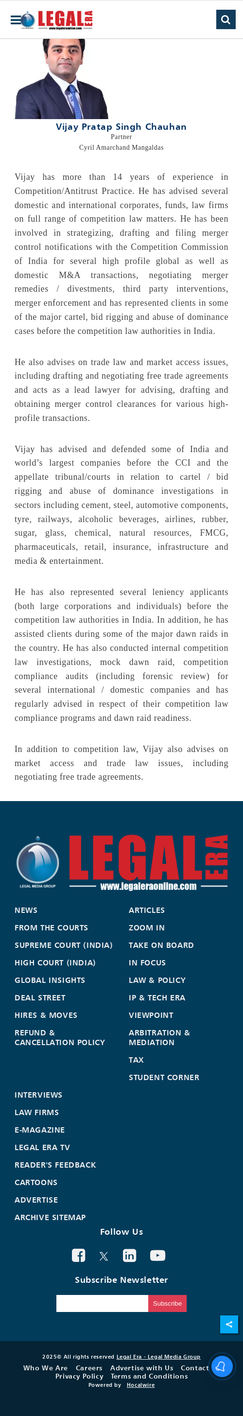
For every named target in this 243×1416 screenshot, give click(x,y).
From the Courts (51, 927)
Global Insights (50, 980)
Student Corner (164, 1077)
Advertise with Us (141, 1368)
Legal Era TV (42, 1147)
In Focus (147, 962)
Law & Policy (157, 980)
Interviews (39, 1095)
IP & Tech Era (157, 997)
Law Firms (37, 1112)
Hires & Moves (46, 1015)
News (26, 910)
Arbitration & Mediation (160, 1037)
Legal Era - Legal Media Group (159, 1356)
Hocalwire (141, 1384)
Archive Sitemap (50, 1217)
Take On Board (161, 945)
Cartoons (36, 1182)
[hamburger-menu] (16, 20)
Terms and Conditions (149, 1376)
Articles (147, 910)
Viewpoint (151, 1015)
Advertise (36, 1200)
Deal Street (40, 997)
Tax (136, 1060)
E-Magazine (40, 1130)
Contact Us (200, 1368)
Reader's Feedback (55, 1165)
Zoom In (147, 927)
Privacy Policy (79, 1376)
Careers (89, 1368)
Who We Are (45, 1368)
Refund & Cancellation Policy (60, 1037)
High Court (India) (55, 962)
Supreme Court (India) (64, 945)
